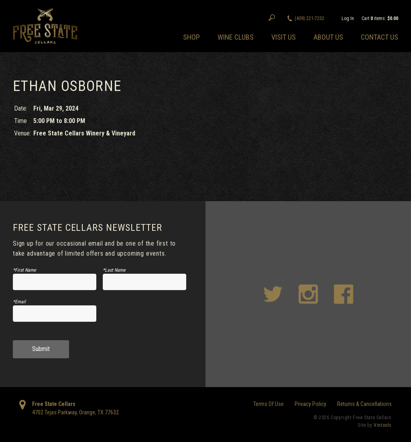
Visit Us (283, 37)
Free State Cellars (53, 404)
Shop (191, 37)
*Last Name (114, 270)
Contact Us (379, 37)
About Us (328, 37)
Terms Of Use (268, 404)
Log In (348, 18)
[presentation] (144, 316)
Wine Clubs (236, 37)
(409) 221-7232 (309, 18)
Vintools (383, 425)
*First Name (24, 270)
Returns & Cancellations (364, 404)
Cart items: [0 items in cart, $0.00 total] (380, 18)
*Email (19, 302)
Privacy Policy (310, 404)
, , (75, 412)
